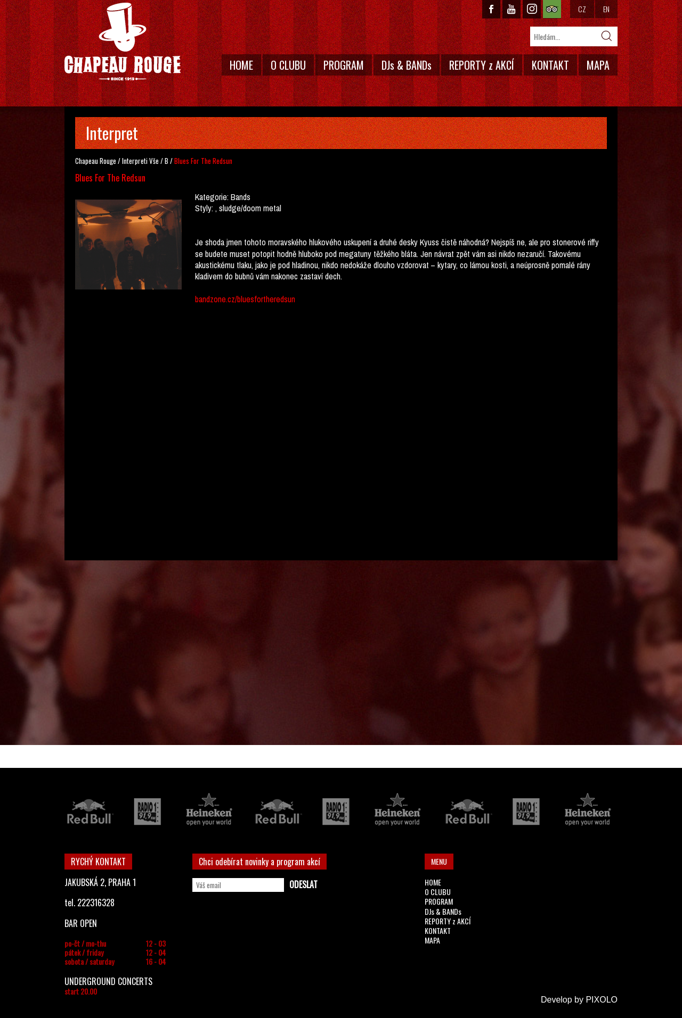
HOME (241, 65)
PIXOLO (602, 999)
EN (606, 8)
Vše (154, 160)
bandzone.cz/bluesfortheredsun (245, 299)
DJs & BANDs (406, 65)
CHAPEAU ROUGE (122, 42)
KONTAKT (550, 65)
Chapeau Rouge (95, 160)
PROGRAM (343, 65)
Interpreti (135, 160)
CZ (582, 8)
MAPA (598, 65)
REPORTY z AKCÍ (481, 65)
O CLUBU (288, 65)
